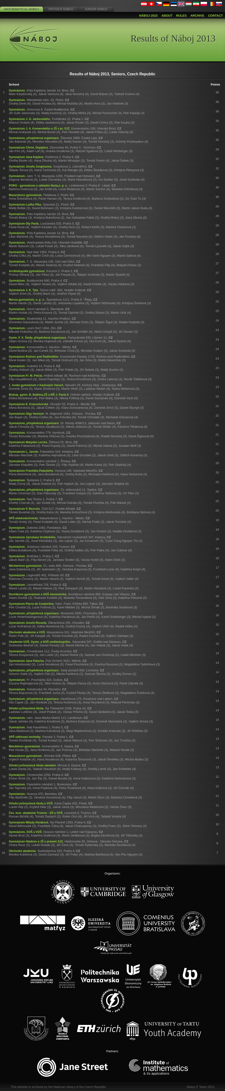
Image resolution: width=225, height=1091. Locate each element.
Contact (215, 15)
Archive (197, 15)
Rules (181, 15)
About (167, 15)
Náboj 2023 (148, 15)
